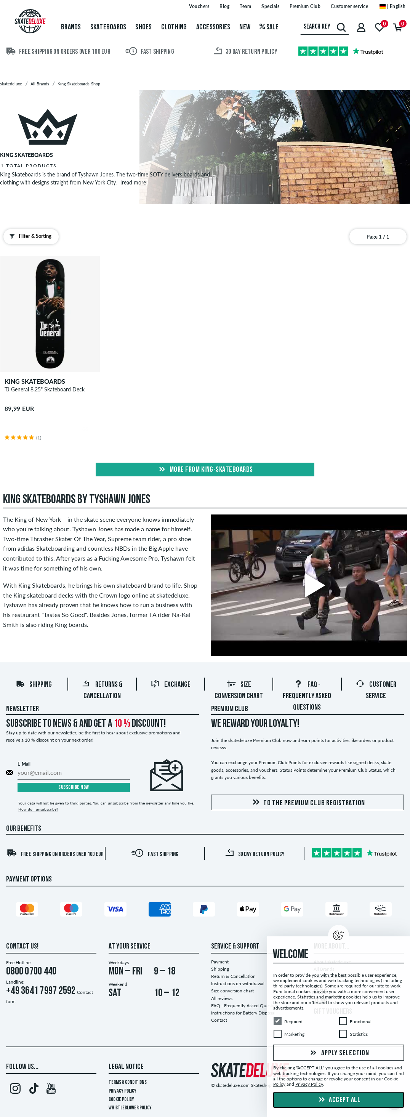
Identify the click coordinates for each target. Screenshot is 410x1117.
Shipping (34, 685)
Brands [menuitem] (71, 27)
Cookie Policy (121, 1100)
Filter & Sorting (28, 236)
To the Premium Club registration (307, 802)
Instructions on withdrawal (237, 983)
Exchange (171, 685)
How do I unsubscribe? (38, 809)
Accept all (339, 1100)
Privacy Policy (122, 1091)
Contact (219, 1020)
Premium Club (229, 709)
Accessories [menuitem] (213, 27)
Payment (220, 962)
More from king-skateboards (205, 470)
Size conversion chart (232, 991)
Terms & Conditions (128, 1082)
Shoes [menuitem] (143, 27)
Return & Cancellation (233, 976)
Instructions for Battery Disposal (243, 1013)
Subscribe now (73, 787)
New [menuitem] (244, 27)
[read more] (133, 182)
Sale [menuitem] (269, 27)
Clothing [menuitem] (174, 27)
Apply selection (338, 1053)
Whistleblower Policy (130, 1108)
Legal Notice (126, 1067)
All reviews (221, 998)
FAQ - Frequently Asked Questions (307, 696)
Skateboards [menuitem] (108, 27)
